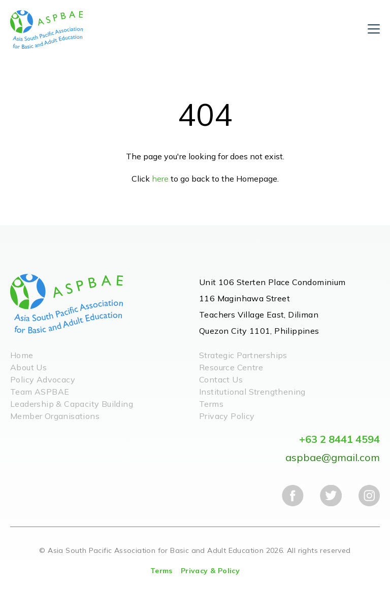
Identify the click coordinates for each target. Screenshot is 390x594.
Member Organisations (55, 416)
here (160, 178)
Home (22, 355)
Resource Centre (231, 367)
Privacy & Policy (210, 570)
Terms (211, 404)
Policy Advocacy (42, 379)
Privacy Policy (227, 416)
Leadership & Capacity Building (71, 404)
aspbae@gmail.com (332, 457)
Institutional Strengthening (252, 392)
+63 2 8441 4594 (339, 439)
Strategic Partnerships (243, 355)
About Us (28, 367)
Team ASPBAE (39, 392)
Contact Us (221, 379)
